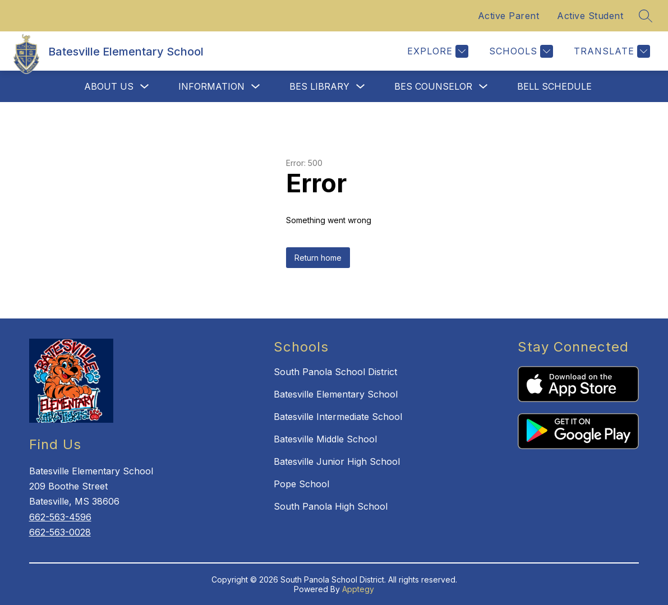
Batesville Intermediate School (338, 416)
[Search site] (645, 15)
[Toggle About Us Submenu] (144, 86)
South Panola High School (331, 506)
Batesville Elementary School (336, 394)
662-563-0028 (60, 532)
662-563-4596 (60, 517)
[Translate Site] (610, 51)
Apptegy (358, 589)
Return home (318, 257)
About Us (108, 86)
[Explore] (436, 51)
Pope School (301, 483)
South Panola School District (335, 371)
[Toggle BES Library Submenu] (360, 86)
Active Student (590, 15)
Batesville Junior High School (337, 461)
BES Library (319, 86)
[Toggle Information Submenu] (255, 86)
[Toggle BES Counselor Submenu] (483, 86)
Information (211, 86)
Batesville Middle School (325, 439)
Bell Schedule (554, 86)
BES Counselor (433, 86)
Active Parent (509, 15)
